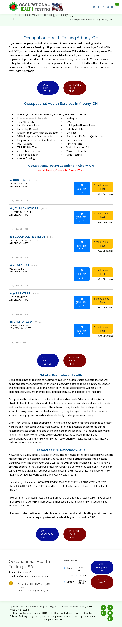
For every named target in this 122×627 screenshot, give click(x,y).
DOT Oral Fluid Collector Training (65, 612)
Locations (83, 575)
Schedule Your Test (75, 88)
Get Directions (105, 194)
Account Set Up (82, 582)
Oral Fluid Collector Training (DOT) (30, 612)
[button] (93, 7)
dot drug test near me (84, 616)
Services (70, 575)
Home (72, 16)
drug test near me (53, 619)
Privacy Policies (86, 606)
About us (81, 569)
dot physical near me (61, 616)
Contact (70, 582)
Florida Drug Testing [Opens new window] (19, 609)
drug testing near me (39, 616)
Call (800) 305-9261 (47, 88)
